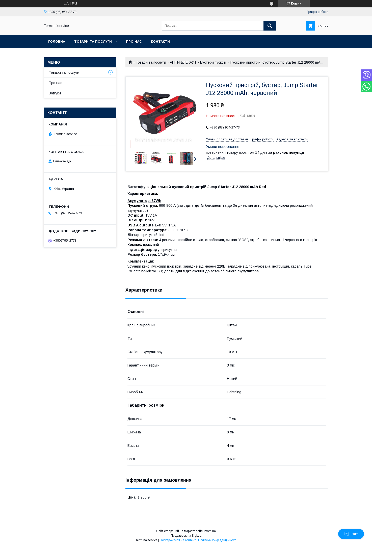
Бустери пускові (213, 62)
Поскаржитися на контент (178, 540)
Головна (56, 41)
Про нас (134, 41)
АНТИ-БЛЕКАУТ (183, 62)
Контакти (160, 41)
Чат (351, 534)
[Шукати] (269, 26)
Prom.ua (210, 531)
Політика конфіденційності (217, 540)
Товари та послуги (93, 41)
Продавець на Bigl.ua (186, 535)
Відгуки (55, 93)
